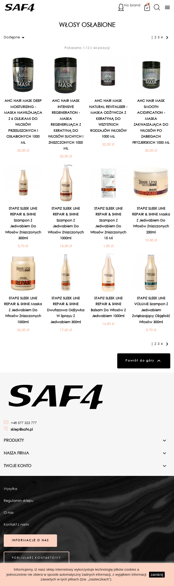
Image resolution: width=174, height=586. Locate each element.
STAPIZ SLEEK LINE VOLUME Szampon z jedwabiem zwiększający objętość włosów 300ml (151, 310)
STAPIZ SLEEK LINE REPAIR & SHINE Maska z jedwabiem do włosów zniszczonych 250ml (151, 220)
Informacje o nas (30, 541)
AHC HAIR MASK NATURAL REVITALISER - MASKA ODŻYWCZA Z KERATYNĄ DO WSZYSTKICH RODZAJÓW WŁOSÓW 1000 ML (108, 118)
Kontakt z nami (16, 525)
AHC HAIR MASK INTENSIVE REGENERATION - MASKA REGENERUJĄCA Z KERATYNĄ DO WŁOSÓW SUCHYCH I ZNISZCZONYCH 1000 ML (65, 124)
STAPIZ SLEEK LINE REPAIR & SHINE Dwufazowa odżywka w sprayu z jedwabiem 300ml (65, 310)
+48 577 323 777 (24, 423)
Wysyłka (10, 489)
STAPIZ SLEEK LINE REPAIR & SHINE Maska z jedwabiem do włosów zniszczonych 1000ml (23, 310)
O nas (9, 513)
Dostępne (15, 37)
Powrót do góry (143, 361)
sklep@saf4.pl (22, 430)
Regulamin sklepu (18, 501)
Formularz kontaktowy (36, 559)
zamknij (157, 575)
